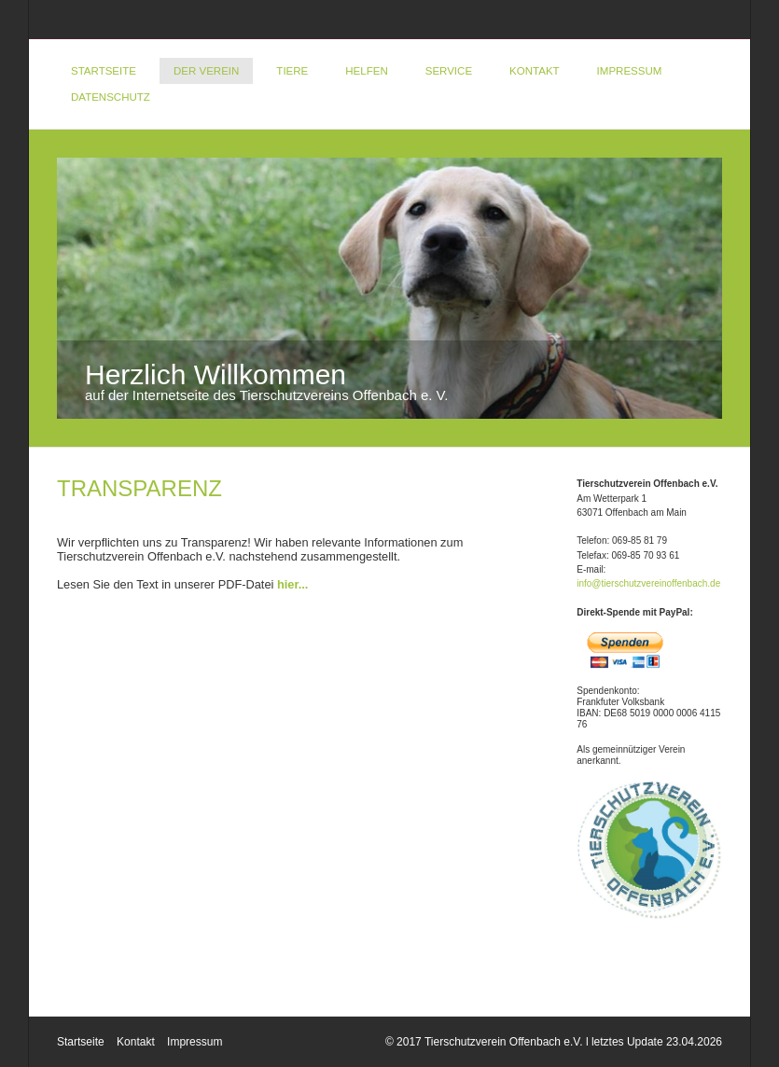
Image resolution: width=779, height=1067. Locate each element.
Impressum (629, 70)
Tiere (292, 70)
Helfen (366, 70)
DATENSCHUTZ (110, 97)
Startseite (103, 70)
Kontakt (534, 70)
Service (448, 70)
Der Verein (206, 70)
